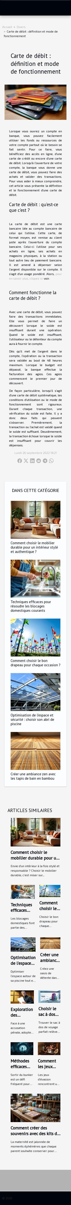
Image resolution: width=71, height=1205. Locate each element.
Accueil (7, 27)
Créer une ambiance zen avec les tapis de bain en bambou (33, 776)
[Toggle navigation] (7, 8)
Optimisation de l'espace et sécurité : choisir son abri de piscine (32, 719)
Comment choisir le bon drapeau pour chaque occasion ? (35, 662)
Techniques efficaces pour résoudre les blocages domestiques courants (31, 606)
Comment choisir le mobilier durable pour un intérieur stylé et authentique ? (34, 547)
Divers (21, 27)
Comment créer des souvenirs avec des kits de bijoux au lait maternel (35, 1133)
